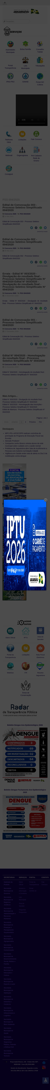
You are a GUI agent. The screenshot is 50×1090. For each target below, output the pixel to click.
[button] (45, 500)
